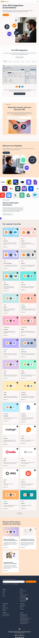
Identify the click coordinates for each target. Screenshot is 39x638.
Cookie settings (20, 632)
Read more (5, 547)
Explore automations (7, 214)
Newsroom (4, 596)
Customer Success (22, 601)
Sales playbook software (23, 615)
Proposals (21, 592)
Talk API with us (6, 152)
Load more (19, 513)
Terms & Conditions (22, 605)
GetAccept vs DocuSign (6, 614)
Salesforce (5, 61)
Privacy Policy (15, 632)
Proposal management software (24, 622)
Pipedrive (22, 61)
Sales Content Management (24, 597)
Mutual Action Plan (24, 598)
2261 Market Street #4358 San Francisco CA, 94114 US (16, 631)
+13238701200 (11, 632)
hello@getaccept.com (27, 631)
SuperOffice (28, 61)
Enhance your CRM (19, 57)
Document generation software (24, 619)
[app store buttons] (17, 635)
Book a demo (5, 14)
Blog (3, 594)
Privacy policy (22, 606)
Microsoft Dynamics (16, 61)
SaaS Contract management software (25, 618)
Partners (4, 592)
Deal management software (24, 614)
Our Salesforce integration (19, 93)
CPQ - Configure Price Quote (24, 594)
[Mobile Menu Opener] (37, 1)
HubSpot (10, 61)
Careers (4, 593)
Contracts (21, 593)
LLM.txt (24, 632)
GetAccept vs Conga (6, 615)
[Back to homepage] (5, 1)
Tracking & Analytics (23, 596)
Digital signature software (23, 623)
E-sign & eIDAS (22, 609)
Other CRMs (34, 61)
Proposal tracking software (24, 620)
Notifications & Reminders (23, 600)
